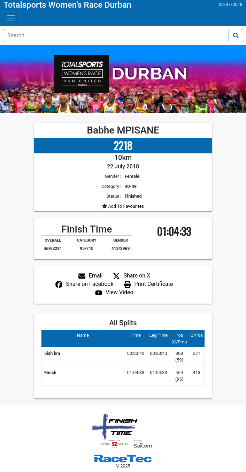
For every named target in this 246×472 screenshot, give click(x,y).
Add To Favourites (125, 206)
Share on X (136, 275)
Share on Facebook (89, 284)
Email (96, 275)
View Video (119, 292)
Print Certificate (153, 284)
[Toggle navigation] (11, 18)
